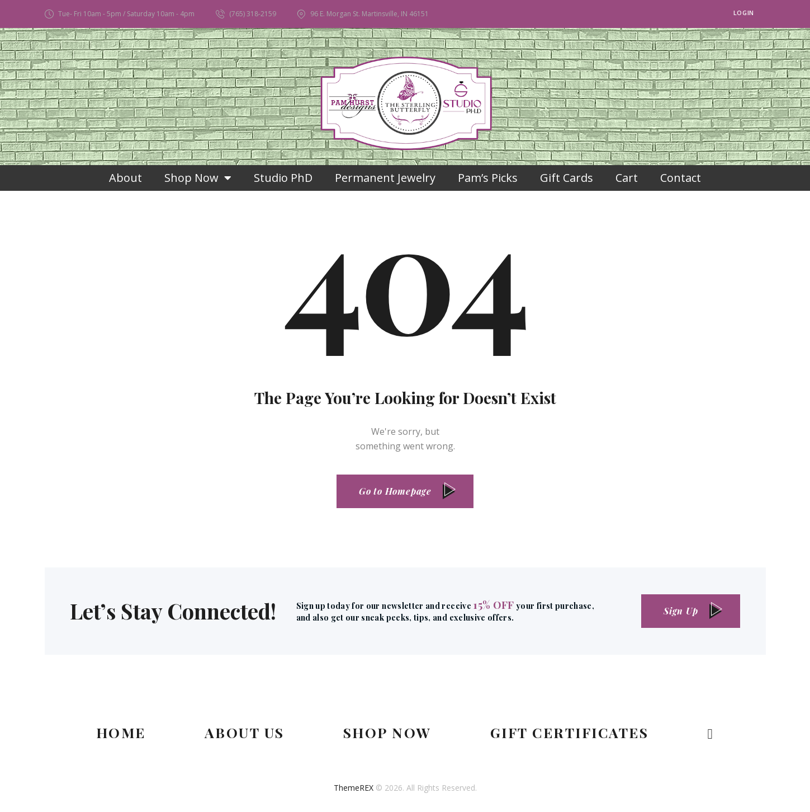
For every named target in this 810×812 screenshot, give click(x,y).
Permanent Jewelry (385, 177)
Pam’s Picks (488, 177)
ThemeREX (353, 787)
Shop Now (197, 178)
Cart (626, 177)
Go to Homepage (395, 491)
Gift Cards (566, 177)
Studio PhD (283, 177)
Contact (680, 177)
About (125, 177)
